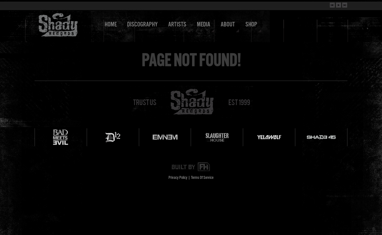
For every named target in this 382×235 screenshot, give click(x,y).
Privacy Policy (178, 177)
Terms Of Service (202, 177)
